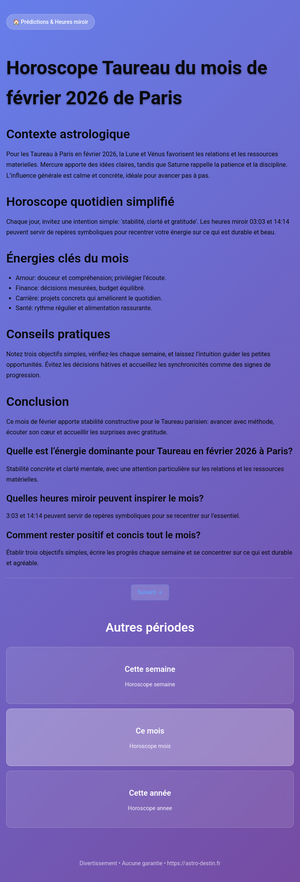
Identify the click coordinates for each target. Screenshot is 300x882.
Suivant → (150, 592)
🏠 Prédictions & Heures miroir (50, 22)
